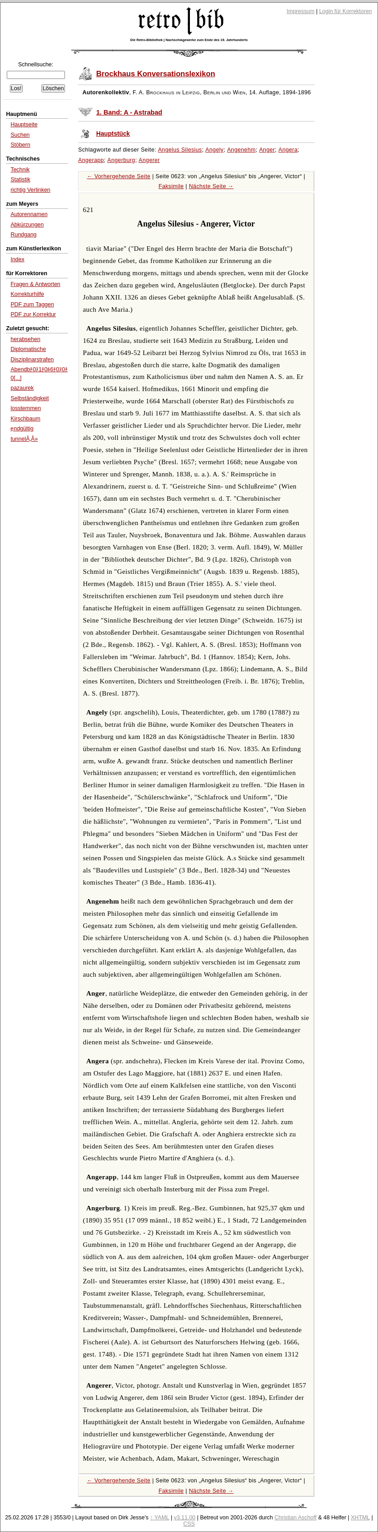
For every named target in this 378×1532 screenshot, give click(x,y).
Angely (214, 150)
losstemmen (25, 408)
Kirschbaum (25, 418)
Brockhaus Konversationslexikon (155, 73)
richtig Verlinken (30, 190)
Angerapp (91, 160)
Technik (19, 169)
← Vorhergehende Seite (119, 176)
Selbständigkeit (29, 398)
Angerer (149, 160)
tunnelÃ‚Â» (23, 439)
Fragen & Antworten (35, 284)
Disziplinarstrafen (32, 359)
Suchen (19, 135)
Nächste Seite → (211, 186)
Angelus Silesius (180, 150)
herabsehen (25, 339)
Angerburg (121, 160)
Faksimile (171, 186)
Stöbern (20, 145)
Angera (287, 150)
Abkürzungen (27, 224)
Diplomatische (28, 349)
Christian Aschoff (295, 1517)
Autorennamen (28, 214)
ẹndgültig (21, 428)
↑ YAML (160, 1517)
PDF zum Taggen (32, 304)
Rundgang (23, 234)
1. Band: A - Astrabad (129, 112)
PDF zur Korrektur (33, 314)
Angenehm (241, 150)
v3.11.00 (184, 1517)
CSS (189, 1524)
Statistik (20, 179)
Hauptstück (113, 133)
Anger (267, 150)
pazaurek (21, 388)
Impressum (301, 11)
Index (17, 259)
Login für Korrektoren (345, 11)
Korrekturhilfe (27, 294)
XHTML (360, 1517)
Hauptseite (23, 124)
